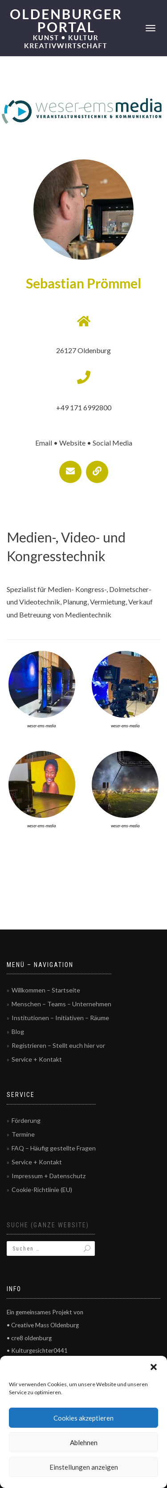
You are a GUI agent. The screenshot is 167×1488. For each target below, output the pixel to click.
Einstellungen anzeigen (83, 1467)
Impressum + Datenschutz (49, 1176)
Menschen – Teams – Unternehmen (61, 1004)
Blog (18, 1031)
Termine (23, 1134)
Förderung (26, 1120)
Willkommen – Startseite (46, 990)
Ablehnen (84, 1442)
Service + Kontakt (37, 1059)
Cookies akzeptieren (83, 1418)
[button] (153, 1367)
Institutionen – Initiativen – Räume (60, 1017)
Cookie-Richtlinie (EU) (42, 1189)
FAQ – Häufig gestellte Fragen (54, 1148)
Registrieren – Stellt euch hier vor (58, 1045)
